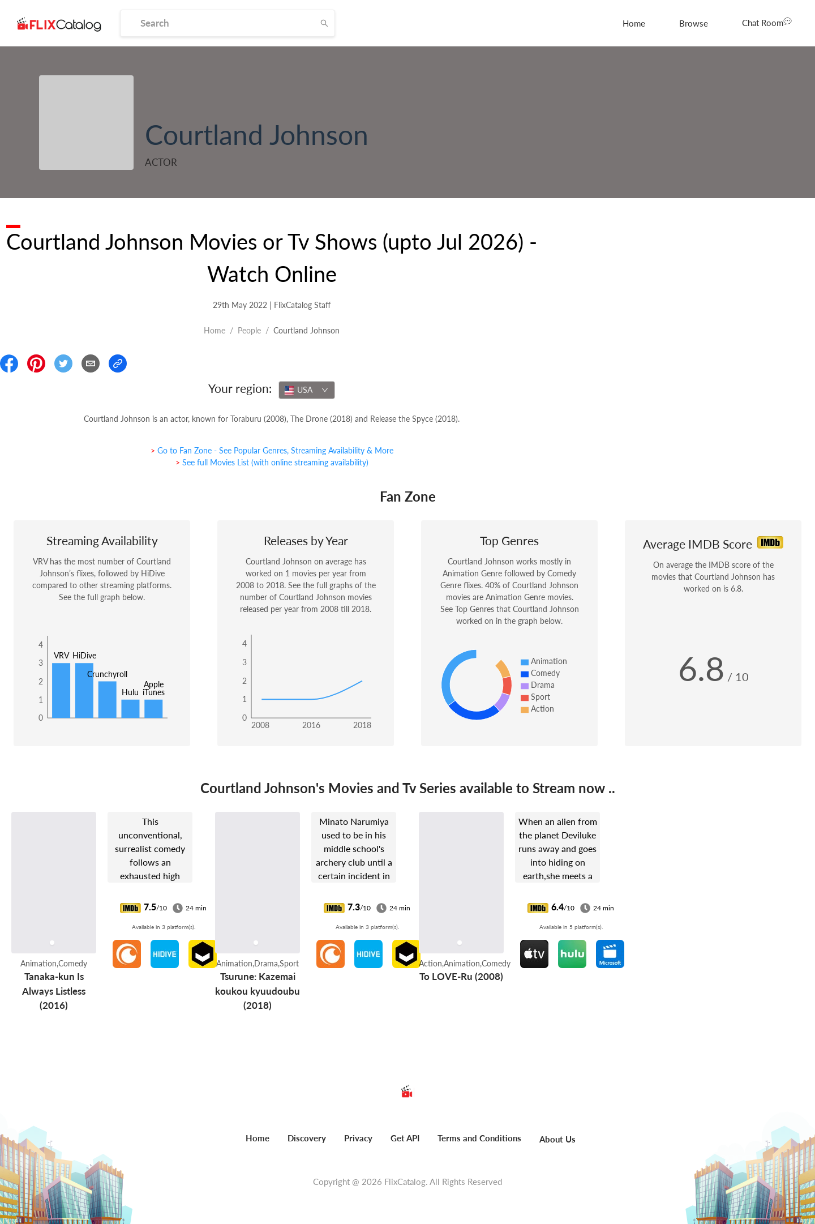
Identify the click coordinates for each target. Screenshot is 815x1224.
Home (634, 23)
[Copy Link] (118, 363)
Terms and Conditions (479, 1138)
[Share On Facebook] (9, 363)
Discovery (307, 1138)
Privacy (358, 1138)
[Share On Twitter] (63, 363)
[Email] (91, 363)
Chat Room (767, 22)
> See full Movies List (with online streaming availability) (271, 462)
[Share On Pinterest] (36, 363)
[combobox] (306, 390)
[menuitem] (634, 23)
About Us (557, 1139)
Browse (693, 23)
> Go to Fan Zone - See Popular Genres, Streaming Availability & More (272, 450)
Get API (405, 1138)
